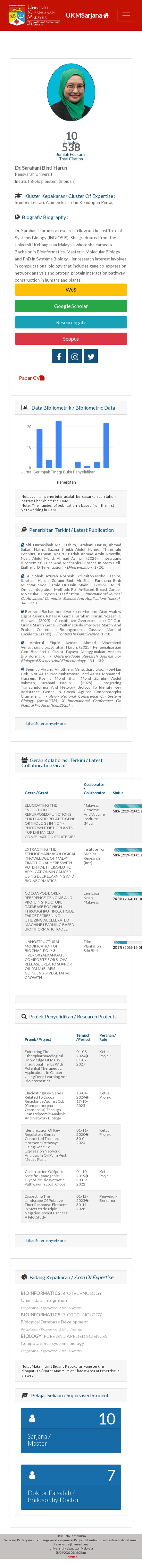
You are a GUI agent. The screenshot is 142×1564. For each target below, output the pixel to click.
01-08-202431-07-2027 (82, 1058)
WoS (71, 289)
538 (71, 147)
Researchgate (71, 322)
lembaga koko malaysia (91, 898)
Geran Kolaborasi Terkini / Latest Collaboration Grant (62, 762)
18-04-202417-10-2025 (82, 1099)
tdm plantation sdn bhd (92, 946)
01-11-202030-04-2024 (82, 1136)
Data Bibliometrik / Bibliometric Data (72, 407)
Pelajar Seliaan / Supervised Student (69, 1395)
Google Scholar (71, 306)
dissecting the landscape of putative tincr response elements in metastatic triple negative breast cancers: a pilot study (47, 1207)
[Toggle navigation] (126, 15)
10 (71, 136)
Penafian (71, 1557)
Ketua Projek (105, 1053)
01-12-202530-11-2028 (82, 1202)
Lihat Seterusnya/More (46, 723)
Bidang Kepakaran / (71, 1277)
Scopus (71, 339)
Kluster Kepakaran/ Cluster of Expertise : (69, 196)
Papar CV (32, 378)
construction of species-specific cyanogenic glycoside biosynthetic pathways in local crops (46, 1177)
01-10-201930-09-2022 (82, 1177)
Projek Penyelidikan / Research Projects (72, 1016)
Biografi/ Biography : (44, 217)
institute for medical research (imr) (94, 856)
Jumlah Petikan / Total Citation (71, 156)
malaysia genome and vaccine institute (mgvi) (94, 814)
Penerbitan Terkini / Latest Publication (71, 530)
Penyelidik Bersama (108, 1198)
